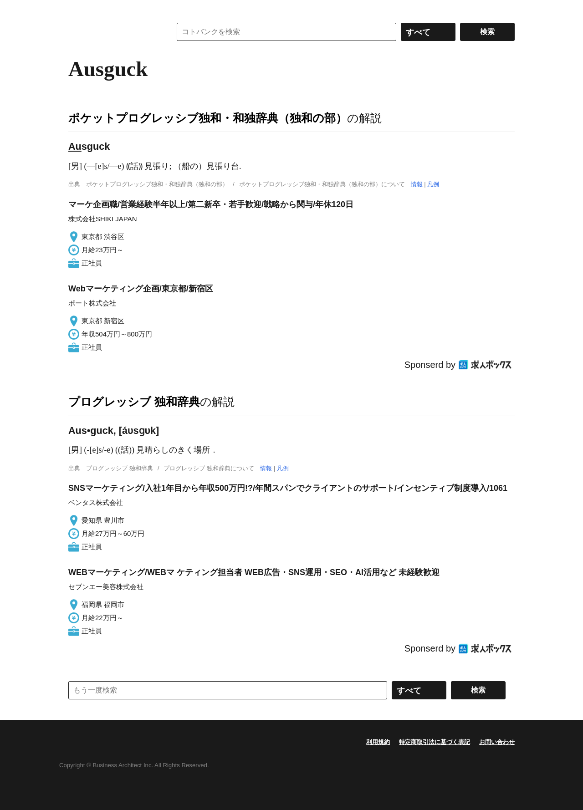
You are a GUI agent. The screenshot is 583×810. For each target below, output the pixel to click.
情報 (417, 184)
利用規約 (378, 742)
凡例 (433, 184)
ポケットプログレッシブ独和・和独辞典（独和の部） (207, 118)
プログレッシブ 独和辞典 (134, 401)
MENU (77, 9)
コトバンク (113, 32)
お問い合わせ (497, 742)
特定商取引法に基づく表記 (434, 742)
